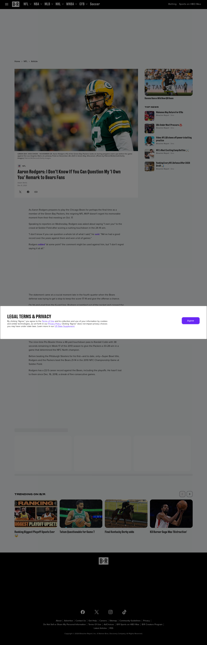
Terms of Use (48, 321)
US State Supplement (64, 326)
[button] (191, 320)
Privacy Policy (54, 323)
